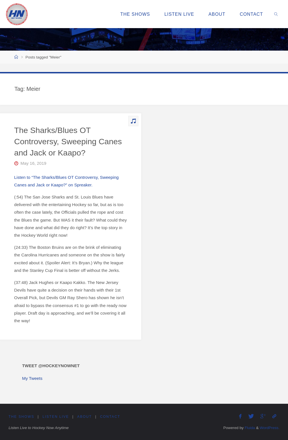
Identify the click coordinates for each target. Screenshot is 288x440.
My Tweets (32, 378)
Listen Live (56, 417)
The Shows (21, 417)
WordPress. (269, 428)
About (84, 417)
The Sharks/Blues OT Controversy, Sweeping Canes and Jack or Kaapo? (68, 141)
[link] (276, 14)
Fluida (249, 428)
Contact (110, 417)
